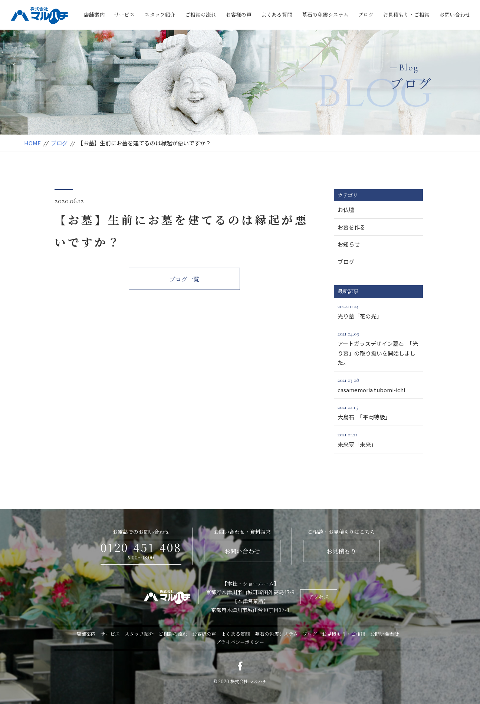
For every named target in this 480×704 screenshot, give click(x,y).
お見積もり (341, 551)
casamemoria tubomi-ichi (378, 384)
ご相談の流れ (200, 14)
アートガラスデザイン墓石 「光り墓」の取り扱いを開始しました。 (378, 347)
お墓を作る (351, 227)
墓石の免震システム (325, 14)
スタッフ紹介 (159, 14)
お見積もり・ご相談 (406, 14)
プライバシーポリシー (240, 641)
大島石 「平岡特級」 (378, 411)
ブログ (366, 14)
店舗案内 (94, 14)
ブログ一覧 (184, 279)
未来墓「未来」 (378, 439)
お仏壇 (346, 210)
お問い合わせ (454, 14)
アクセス (318, 597)
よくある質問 (276, 14)
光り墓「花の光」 (378, 310)
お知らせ (349, 244)
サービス (124, 14)
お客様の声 (238, 14)
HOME (32, 143)
